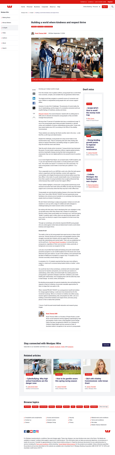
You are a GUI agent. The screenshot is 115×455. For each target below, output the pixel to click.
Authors (5, 38)
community (40, 26)
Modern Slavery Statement (98, 425)
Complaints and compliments (33, 417)
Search (4, 48)
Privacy (71, 422)
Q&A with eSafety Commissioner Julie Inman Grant (96, 381)
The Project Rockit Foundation (57, 242)
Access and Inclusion (53, 417)
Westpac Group (51, 422)
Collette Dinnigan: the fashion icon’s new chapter (92, 177)
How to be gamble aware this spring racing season (66, 380)
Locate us (91, 2)
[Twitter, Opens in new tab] (28, 431)
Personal (29, 7)
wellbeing (34, 26)
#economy (27, 406)
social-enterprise (48, 26)
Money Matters (7, 22)
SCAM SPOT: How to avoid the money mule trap (93, 111)
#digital (86, 406)
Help (58, 7)
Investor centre (51, 420)
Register (110, 2)
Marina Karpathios (93, 185)
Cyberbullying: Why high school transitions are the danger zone (37, 381)
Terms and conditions (97, 420)
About (4, 43)
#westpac (35, 406)
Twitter (63, 347)
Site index (94, 422)
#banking (51, 406)
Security (71, 417)
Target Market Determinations (67, 444)
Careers (27, 422)
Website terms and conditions (99, 417)
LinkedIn (51, 347)
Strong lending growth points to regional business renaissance (93, 144)
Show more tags (104, 406)
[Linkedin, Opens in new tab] (34, 431)
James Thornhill (92, 153)
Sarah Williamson (94, 187)
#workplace (94, 406)
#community (43, 406)
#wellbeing (29, 374)
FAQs (70, 420)
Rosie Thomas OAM (40, 33)
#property (66, 406)
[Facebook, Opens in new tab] (25, 431)
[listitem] (37, 375)
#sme (88, 135)
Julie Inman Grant (33, 386)
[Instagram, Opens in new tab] (37, 432)
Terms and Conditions (42, 444)
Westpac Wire (5, 12)
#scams (89, 103)
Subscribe (106, 345)
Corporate (45, 7)
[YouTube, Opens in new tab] (31, 431)
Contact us (83, 2)
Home (23, 7)
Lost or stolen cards (100, 2)
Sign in (105, 6)
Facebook (57, 347)
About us (53, 7)
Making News (6, 17)
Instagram (70, 347)
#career (89, 170)
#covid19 (59, 406)
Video (4, 33)
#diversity (79, 406)
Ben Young (91, 118)
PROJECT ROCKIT (44, 114)
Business (37, 7)
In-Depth (5, 27)
